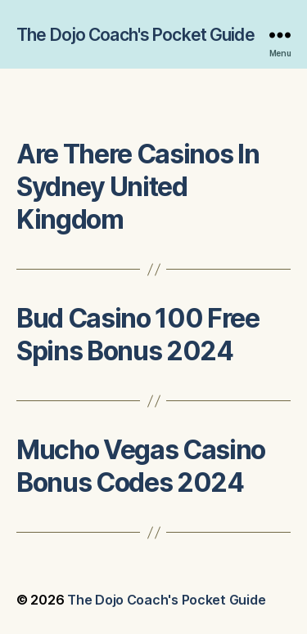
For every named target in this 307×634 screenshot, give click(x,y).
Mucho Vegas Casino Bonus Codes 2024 (140, 466)
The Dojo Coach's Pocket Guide (135, 34)
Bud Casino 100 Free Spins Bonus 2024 (138, 334)
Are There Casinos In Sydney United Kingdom (137, 186)
